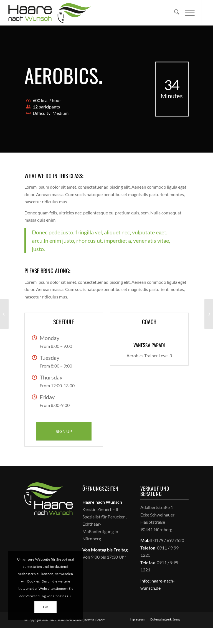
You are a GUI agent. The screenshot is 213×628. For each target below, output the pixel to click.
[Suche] (174, 12)
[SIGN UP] (64, 431)
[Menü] (187, 12)
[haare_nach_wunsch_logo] (49, 12)
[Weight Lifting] (4, 314)
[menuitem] (174, 12)
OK (45, 607)
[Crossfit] (208, 314)
